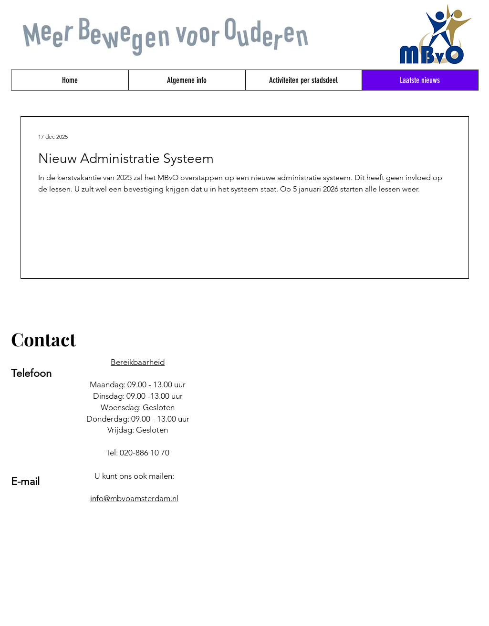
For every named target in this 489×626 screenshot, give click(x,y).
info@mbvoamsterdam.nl (134, 498)
